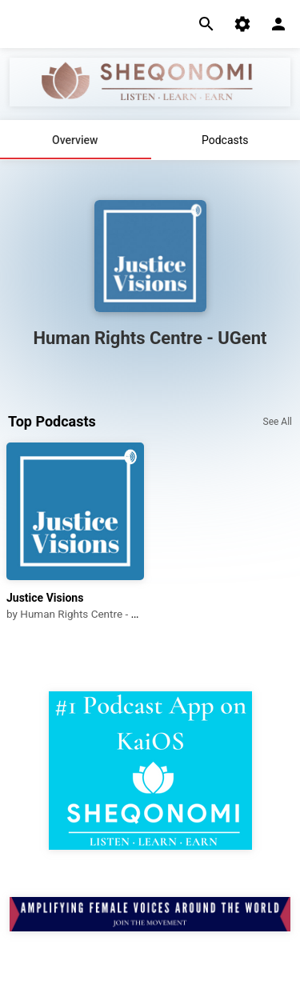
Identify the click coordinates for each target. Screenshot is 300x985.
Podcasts (225, 140)
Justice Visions (44, 597)
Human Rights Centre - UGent (90, 613)
